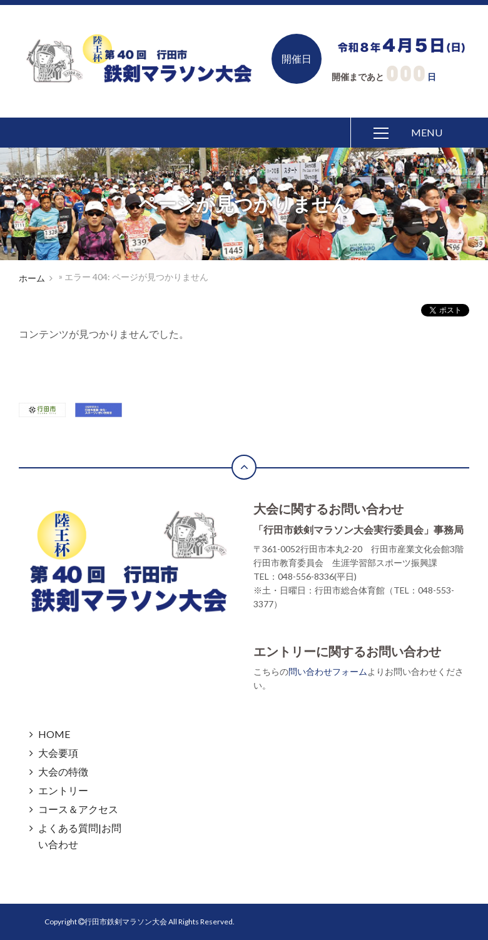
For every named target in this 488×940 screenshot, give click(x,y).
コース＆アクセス (78, 809)
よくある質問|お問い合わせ (79, 836)
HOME (54, 734)
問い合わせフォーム (327, 671)
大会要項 (58, 753)
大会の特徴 (63, 771)
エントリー (63, 790)
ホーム (32, 278)
